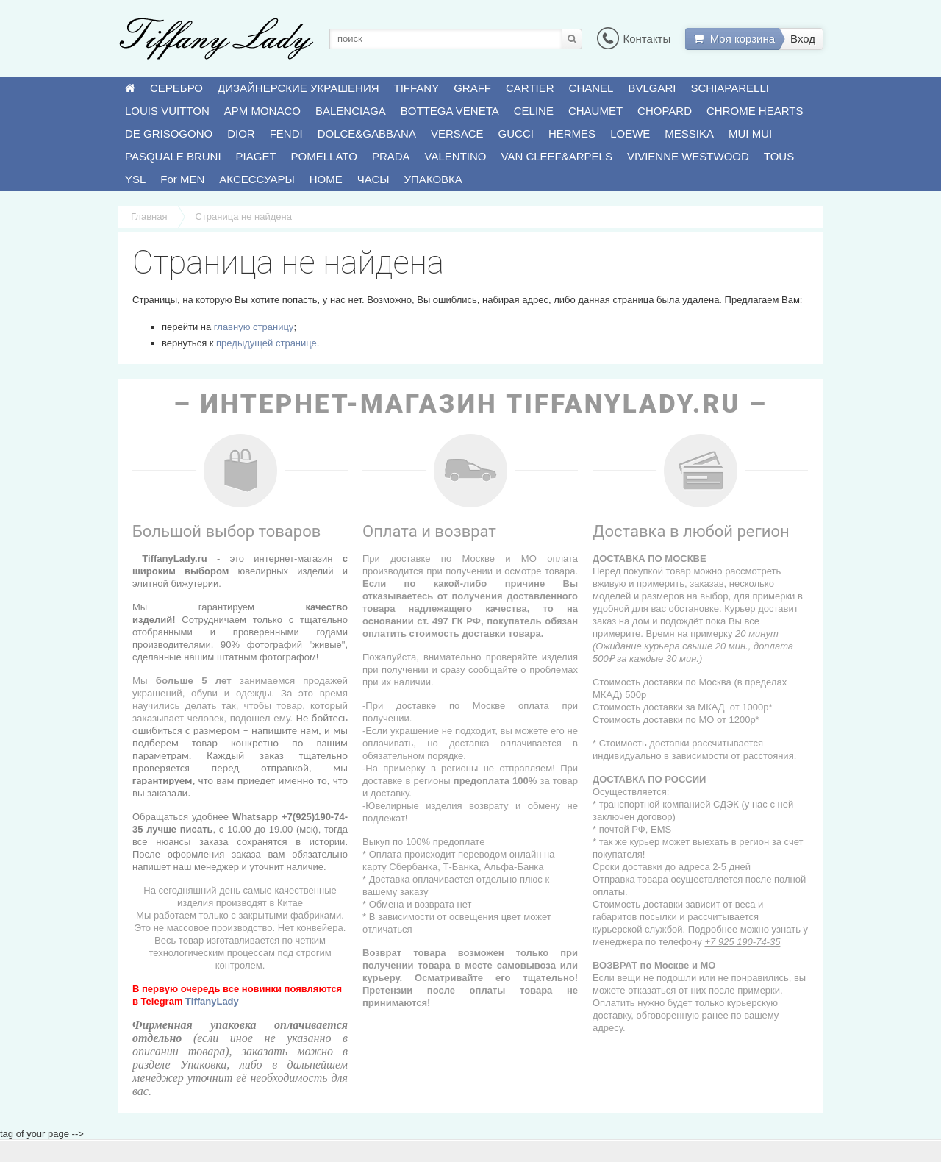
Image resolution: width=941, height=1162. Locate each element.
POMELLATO (324, 156)
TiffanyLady (212, 1001)
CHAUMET (595, 110)
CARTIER (530, 88)
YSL (135, 179)
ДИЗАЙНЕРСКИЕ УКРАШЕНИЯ (298, 88)
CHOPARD (664, 110)
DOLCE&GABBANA (367, 133)
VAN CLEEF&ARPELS (556, 156)
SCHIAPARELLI (730, 88)
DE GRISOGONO (168, 133)
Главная (149, 216)
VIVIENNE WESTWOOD (688, 156)
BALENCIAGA (350, 110)
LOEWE (630, 133)
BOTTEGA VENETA (450, 110)
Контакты (633, 38)
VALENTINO (456, 156)
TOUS (779, 156)
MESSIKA (689, 133)
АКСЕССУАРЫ (256, 179)
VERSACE (457, 133)
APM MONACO (262, 110)
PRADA (391, 156)
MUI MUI (750, 133)
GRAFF (472, 88)
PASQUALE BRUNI (173, 156)
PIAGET (256, 156)
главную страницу (254, 326)
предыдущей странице (266, 343)
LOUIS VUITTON (167, 110)
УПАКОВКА (433, 179)
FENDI (286, 133)
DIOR (241, 133)
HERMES (571, 133)
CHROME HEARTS (754, 110)
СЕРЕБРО (176, 88)
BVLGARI (652, 88)
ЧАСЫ (373, 179)
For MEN (182, 179)
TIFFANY (417, 88)
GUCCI (516, 133)
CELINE (534, 110)
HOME (326, 179)
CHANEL (591, 88)
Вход (802, 38)
